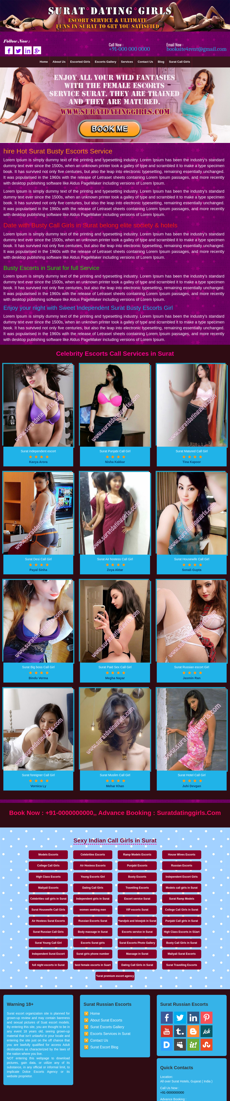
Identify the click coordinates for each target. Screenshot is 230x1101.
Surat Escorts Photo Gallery (198, 928)
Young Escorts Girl (198, 865)
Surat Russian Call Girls (157, 917)
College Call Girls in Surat (156, 902)
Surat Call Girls (179, 61)
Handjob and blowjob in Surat (73, 915)
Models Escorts (32, 854)
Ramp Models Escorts (115, 854)
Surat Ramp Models (198, 891)
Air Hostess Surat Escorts (198, 902)
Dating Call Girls (156, 876)
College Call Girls (198, 854)
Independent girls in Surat (115, 891)
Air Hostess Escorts (31, 865)
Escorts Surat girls (157, 928)
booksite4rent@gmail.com (196, 49)
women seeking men (73, 902)
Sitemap (153, 1099)
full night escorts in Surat (31, 954)
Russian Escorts (115, 865)
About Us (59, 61)
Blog (161, 61)
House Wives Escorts (156, 854)
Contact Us (145, 61)
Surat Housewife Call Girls (31, 902)
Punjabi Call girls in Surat (115, 917)
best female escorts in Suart (73, 954)
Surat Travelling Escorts (156, 954)
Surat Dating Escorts (109, 1099)
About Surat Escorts (106, 998)
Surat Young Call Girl (115, 928)
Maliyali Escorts (115, 876)
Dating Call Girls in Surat (115, 954)
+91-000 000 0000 (129, 49)
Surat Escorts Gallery (107, 1005)
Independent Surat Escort (73, 939)
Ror (164, 1099)
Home (44, 61)
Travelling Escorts (198, 876)
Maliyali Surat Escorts (199, 939)
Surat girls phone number (115, 939)
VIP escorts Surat (115, 902)
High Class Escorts (156, 865)
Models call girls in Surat (31, 891)
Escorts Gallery (105, 61)
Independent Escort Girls (73, 876)
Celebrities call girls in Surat (73, 889)
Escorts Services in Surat (110, 1012)
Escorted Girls (80, 61)
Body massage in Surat (199, 917)
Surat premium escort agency (198, 952)
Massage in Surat (157, 939)
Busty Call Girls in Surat (31, 939)
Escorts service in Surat (31, 928)
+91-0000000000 (172, 1070)
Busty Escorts (31, 876)
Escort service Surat (157, 891)
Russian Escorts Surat (31, 917)
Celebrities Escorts (73, 854)
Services (127, 61)
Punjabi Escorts (73, 865)
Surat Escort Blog (104, 1025)
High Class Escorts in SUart (73, 928)
